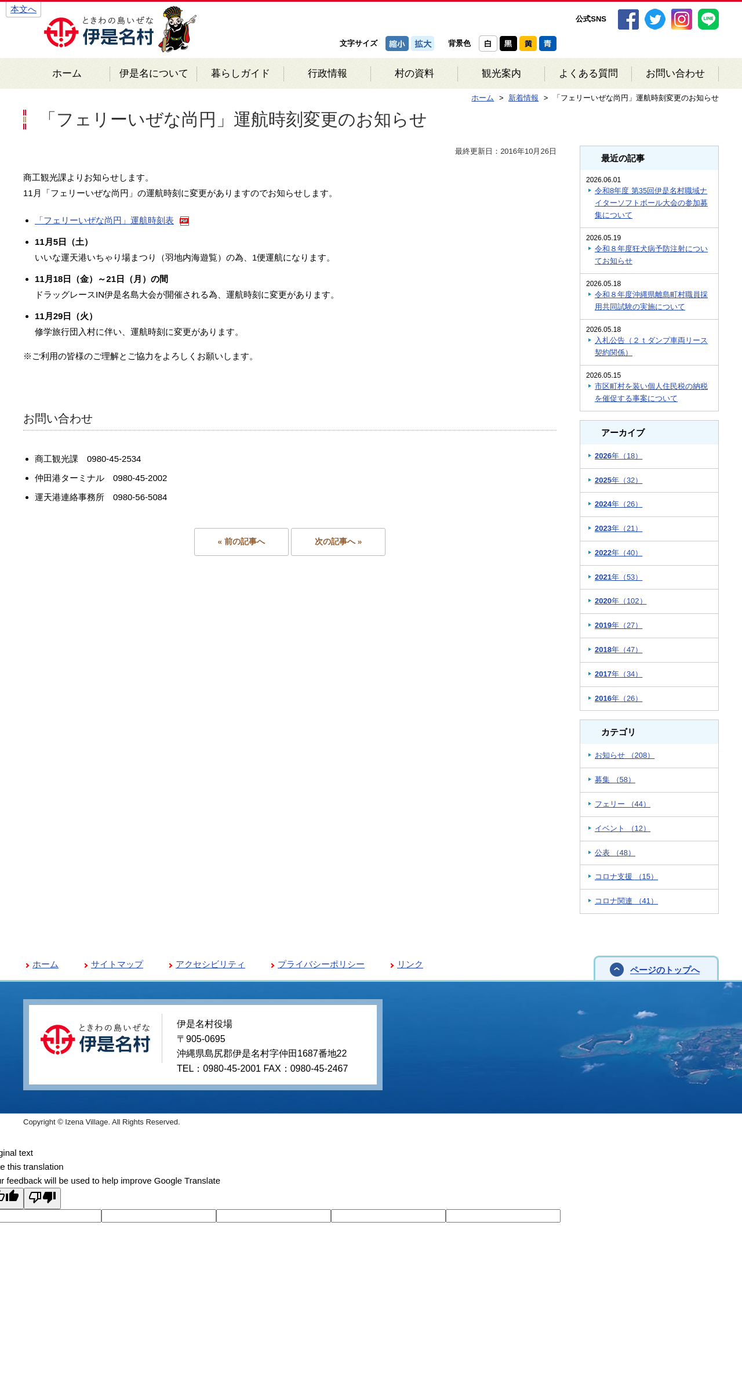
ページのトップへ (665, 970)
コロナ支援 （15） (626, 876)
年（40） (618, 552)
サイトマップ (117, 964)
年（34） (618, 674)
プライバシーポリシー (321, 964)
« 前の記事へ (241, 541)
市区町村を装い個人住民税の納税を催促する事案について (651, 392)
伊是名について (153, 73)
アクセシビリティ (210, 964)
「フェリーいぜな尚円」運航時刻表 (104, 220)
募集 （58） (615, 779)
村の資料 (414, 73)
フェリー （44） (622, 804)
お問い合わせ (675, 73)
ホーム (67, 73)
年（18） (618, 455)
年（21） (618, 528)
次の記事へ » (338, 541)
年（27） (618, 625)
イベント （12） (622, 828)
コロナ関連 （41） (626, 900)
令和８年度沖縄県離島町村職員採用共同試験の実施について (651, 300)
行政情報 (327, 73)
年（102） (621, 600)
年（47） (618, 649)
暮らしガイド (240, 73)
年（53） (618, 577)
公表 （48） (615, 852)
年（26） (618, 504)
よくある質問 (588, 73)
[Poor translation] (42, 1198)
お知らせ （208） (624, 755)
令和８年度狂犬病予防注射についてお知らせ (651, 254)
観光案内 (501, 73)
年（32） (618, 480)
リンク (410, 964)
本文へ (23, 9)
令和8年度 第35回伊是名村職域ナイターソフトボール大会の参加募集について (651, 202)
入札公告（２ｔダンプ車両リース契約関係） (651, 346)
